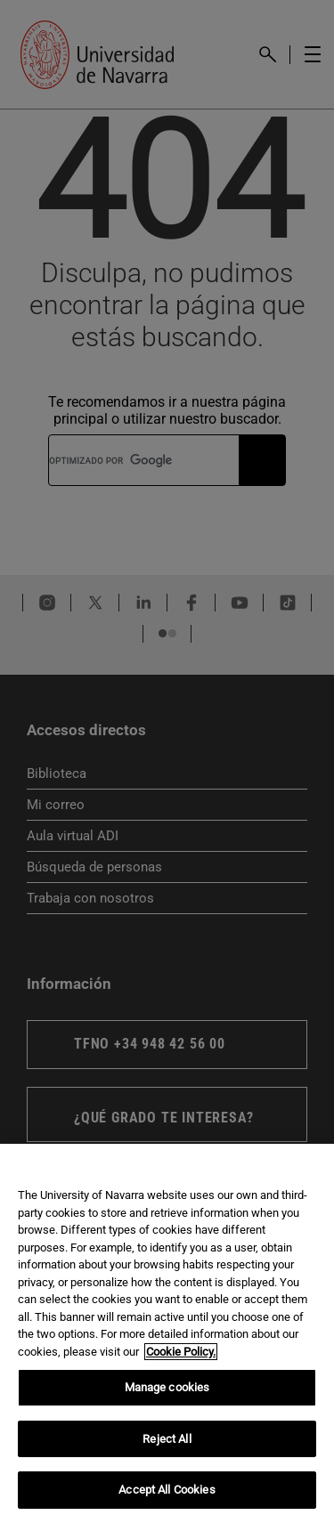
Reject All (167, 1439)
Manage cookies (167, 1387)
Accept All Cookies (166, 1489)
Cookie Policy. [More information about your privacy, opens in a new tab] (181, 1351)
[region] (167, 1333)
